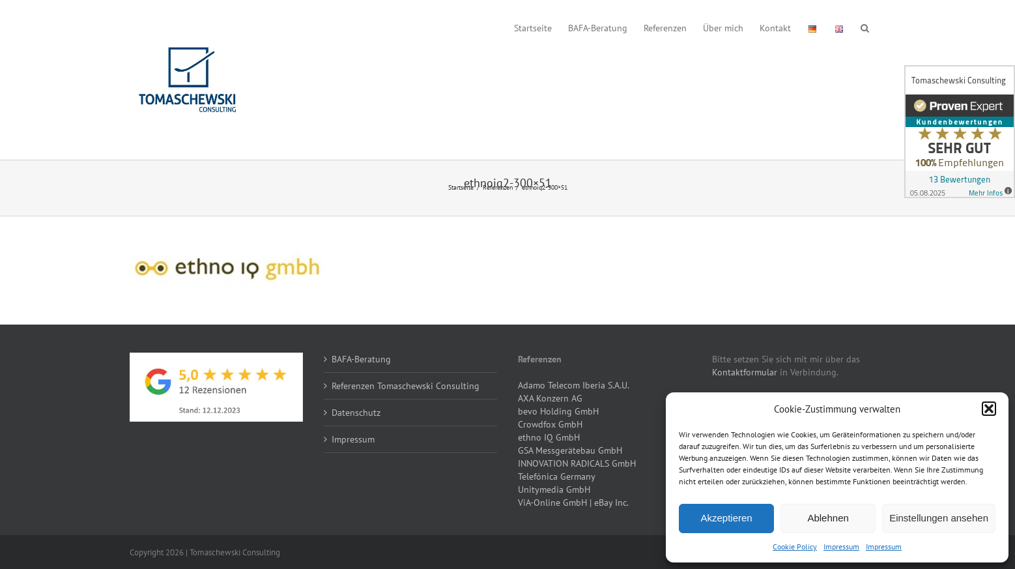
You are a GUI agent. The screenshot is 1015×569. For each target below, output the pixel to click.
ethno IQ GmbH (549, 437)
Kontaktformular (744, 372)
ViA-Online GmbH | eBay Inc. (573, 502)
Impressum (841, 546)
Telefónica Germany (556, 476)
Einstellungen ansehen (938, 517)
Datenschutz (356, 412)
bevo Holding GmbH (558, 411)
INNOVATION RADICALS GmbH (577, 463)
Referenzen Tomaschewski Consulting (405, 386)
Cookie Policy (795, 546)
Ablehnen (827, 517)
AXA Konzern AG (550, 398)
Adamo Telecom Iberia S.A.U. (573, 385)
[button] (988, 408)
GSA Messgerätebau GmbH (570, 450)
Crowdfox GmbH (550, 424)
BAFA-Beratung (361, 359)
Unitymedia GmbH (554, 489)
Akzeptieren (726, 517)
